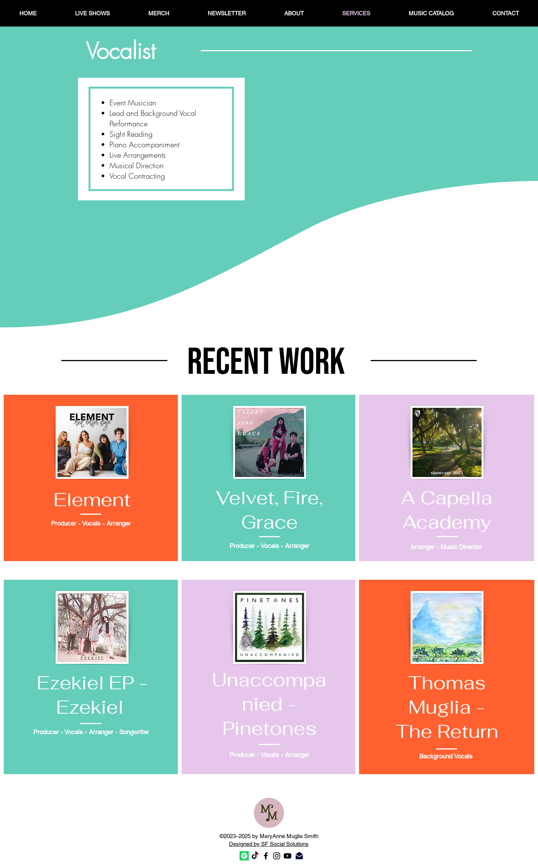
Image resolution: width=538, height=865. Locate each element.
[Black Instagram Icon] (276, 856)
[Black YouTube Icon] (287, 856)
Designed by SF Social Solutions (269, 844)
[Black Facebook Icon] (265, 856)
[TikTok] (255, 856)
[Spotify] (244, 856)
